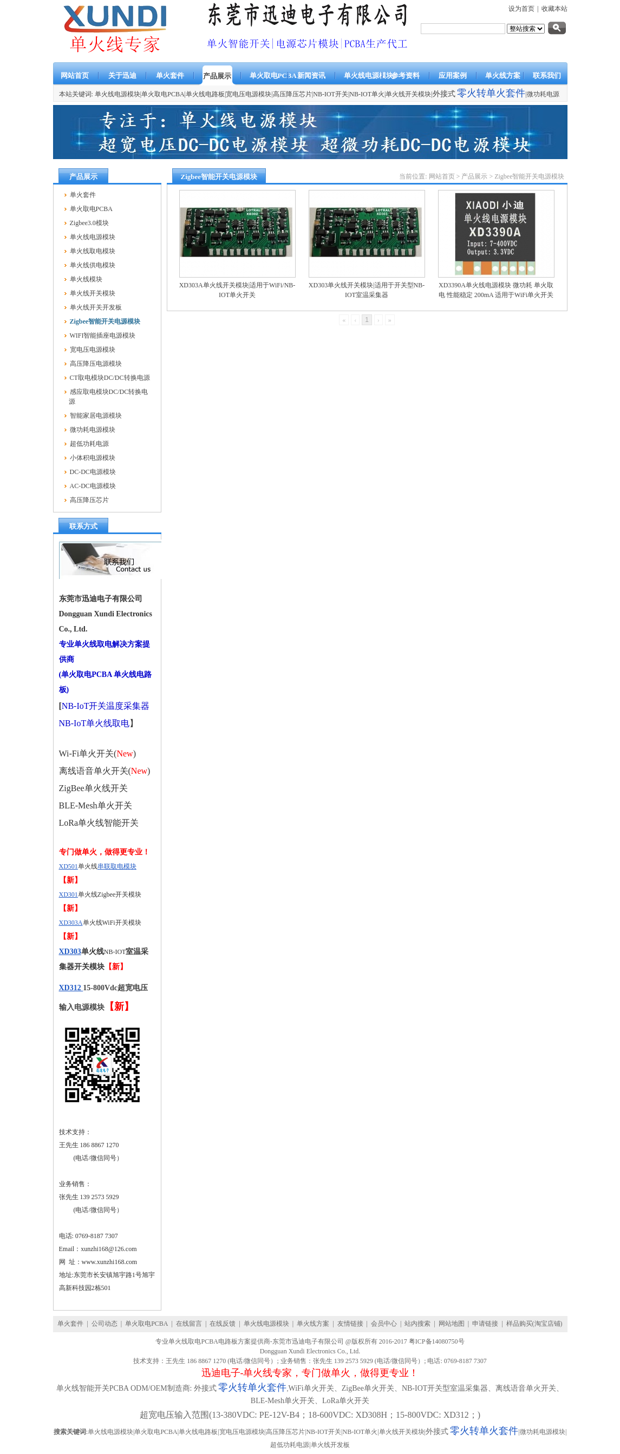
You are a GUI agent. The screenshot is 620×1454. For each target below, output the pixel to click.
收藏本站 (554, 8)
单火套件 (70, 1323)
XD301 (68, 894)
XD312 (71, 988)
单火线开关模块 (408, 94)
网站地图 (452, 1323)
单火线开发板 (330, 1445)
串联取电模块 (116, 866)
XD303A (71, 922)
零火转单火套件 (491, 93)
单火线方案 (313, 1323)
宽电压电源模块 (248, 94)
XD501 (68, 866)
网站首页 (442, 176)
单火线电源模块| (118, 94)
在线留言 (189, 1323)
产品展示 (474, 176)
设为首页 (521, 8)
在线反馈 (223, 1323)
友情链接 (350, 1323)
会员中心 (384, 1323)
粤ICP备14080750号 (437, 1341)
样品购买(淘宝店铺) (534, 1323)
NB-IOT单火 (366, 94)
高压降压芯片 (292, 94)
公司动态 (105, 1323)
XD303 (70, 952)
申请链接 (485, 1323)
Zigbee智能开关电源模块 (529, 176)
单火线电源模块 (266, 1323)
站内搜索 (417, 1323)
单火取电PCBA (162, 94)
